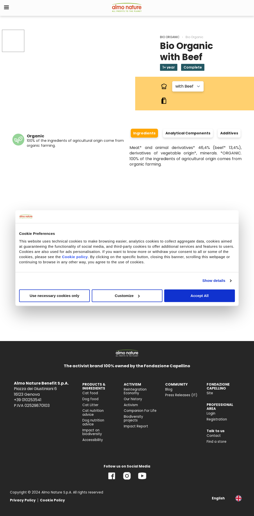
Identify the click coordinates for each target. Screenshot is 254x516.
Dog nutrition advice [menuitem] (93, 422)
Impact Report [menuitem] (136, 426)
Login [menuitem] (211, 413)
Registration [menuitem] (217, 419)
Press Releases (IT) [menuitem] (181, 395)
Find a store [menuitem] (216, 441)
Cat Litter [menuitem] (90, 405)
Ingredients (144, 133)
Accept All (199, 296)
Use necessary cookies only (54, 296)
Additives (229, 133)
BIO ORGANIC (170, 37)
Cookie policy (75, 257)
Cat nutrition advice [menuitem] (93, 412)
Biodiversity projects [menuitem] (133, 418)
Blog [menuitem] (168, 389)
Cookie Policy (52, 500)
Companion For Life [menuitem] (140, 410)
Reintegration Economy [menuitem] (135, 391)
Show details (213, 280)
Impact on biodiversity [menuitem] (92, 432)
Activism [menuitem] (131, 405)
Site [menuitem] (210, 393)
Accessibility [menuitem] (92, 440)
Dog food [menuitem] (90, 399)
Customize (127, 296)
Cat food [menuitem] (90, 393)
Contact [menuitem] (214, 435)
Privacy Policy (23, 500)
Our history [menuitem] (133, 399)
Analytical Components (187, 133)
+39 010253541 (27, 400)
